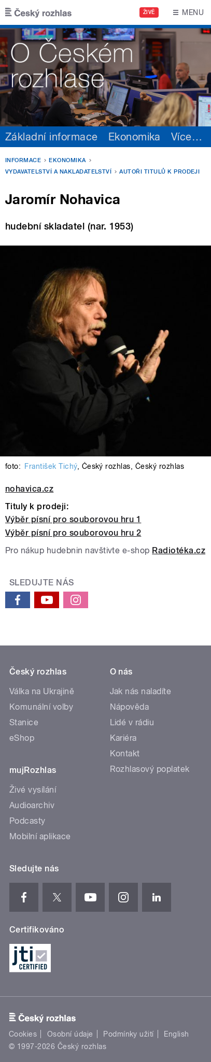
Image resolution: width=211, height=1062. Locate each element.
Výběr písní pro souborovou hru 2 (73, 533)
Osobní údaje (70, 1034)
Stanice (23, 722)
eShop (21, 738)
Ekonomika (134, 137)
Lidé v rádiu (132, 722)
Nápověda (129, 707)
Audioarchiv (31, 805)
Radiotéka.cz (178, 550)
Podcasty (27, 821)
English (176, 1034)
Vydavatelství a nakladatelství (58, 171)
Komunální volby (41, 707)
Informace (23, 160)
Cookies (23, 1034)
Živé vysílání (32, 790)
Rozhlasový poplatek (150, 769)
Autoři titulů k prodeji (159, 171)
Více (186, 137)
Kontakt (125, 753)
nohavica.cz (29, 489)
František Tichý (50, 466)
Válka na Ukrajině (41, 691)
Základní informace (51, 137)
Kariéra (123, 738)
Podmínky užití (128, 1034)
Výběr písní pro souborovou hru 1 (73, 519)
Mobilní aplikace (40, 836)
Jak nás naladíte (141, 691)
